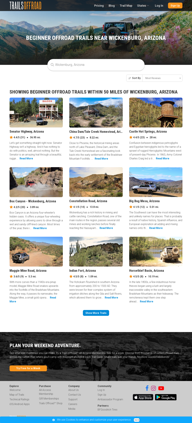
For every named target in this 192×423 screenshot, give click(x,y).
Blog (112, 5)
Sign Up (175, 5)
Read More (26, 158)
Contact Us (74, 394)
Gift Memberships (49, 398)
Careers (72, 404)
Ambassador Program (110, 399)
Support (72, 399)
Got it (137, 420)
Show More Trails (96, 313)
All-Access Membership (46, 391)
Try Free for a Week (28, 368)
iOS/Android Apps (20, 404)
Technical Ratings (19, 399)
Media (71, 408)
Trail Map (126, 5)
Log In (159, 5)
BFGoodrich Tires (107, 409)
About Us (73, 390)
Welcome (15, 390)
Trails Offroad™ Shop (50, 403)
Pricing (99, 5)
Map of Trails (17, 394)
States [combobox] (141, 5)
